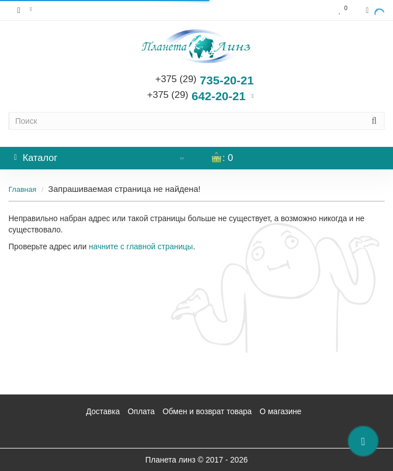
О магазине (280, 411)
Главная (22, 189)
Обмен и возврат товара (207, 411)
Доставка (103, 411)
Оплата (141, 411)
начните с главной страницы (141, 246)
